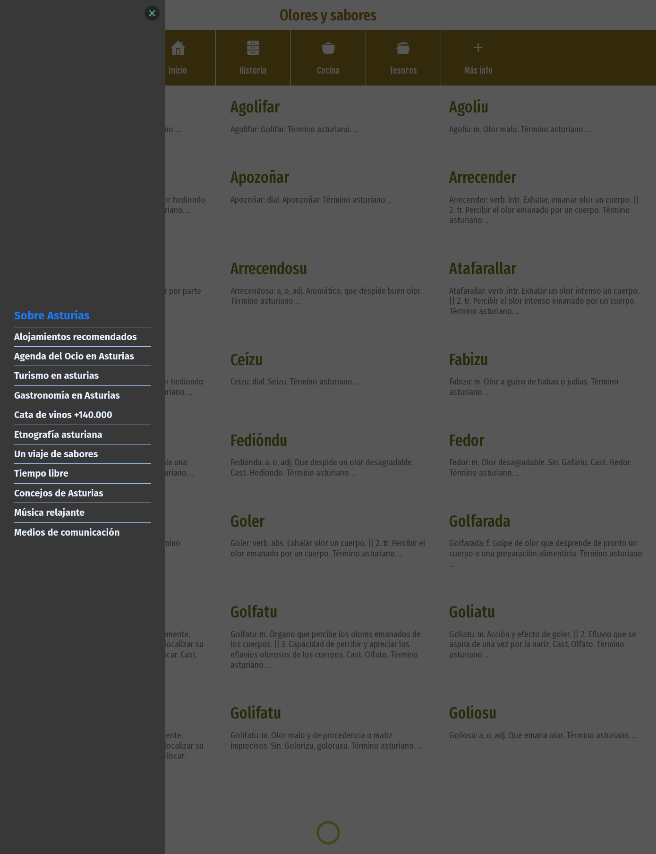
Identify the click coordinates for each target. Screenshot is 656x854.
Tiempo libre (41, 473)
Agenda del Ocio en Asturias (74, 356)
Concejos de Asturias (58, 493)
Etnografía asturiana (58, 434)
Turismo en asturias (56, 375)
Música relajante (49, 512)
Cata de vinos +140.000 (63, 414)
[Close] (152, 13)
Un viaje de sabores (56, 454)
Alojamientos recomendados (75, 336)
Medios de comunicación (66, 532)
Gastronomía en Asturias (67, 395)
